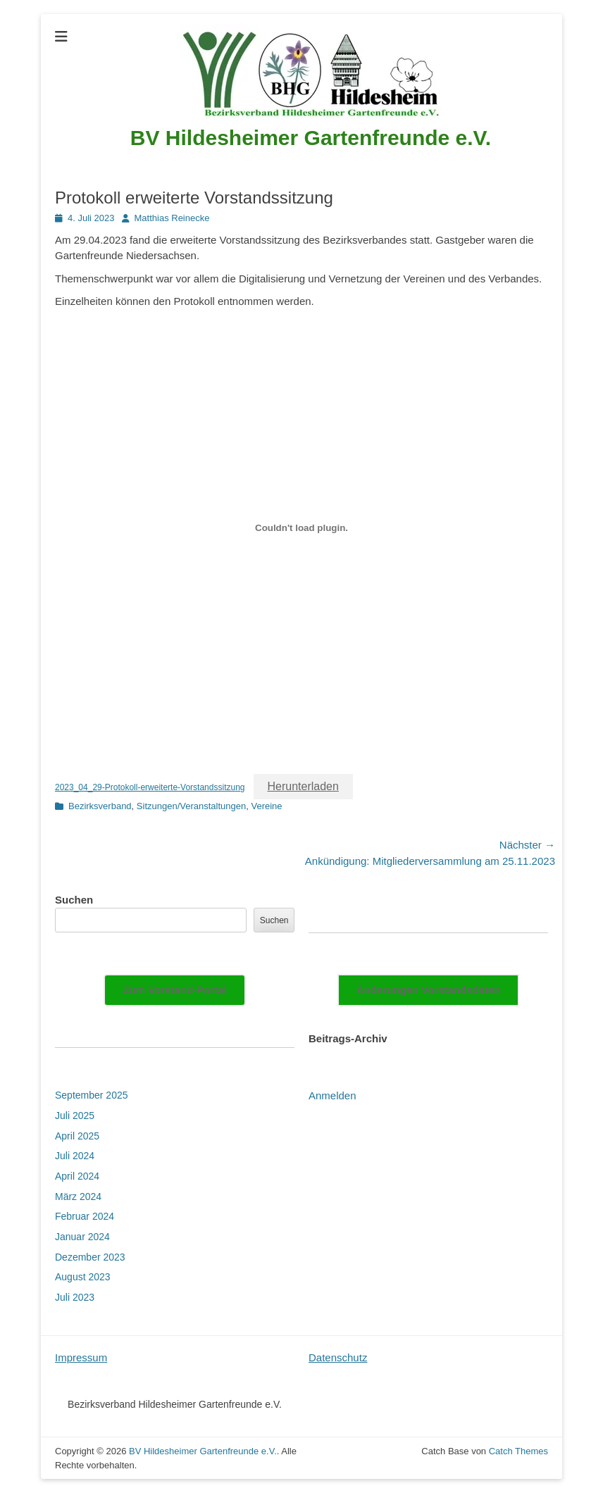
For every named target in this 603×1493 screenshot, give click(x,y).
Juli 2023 (74, 1297)
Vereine (266, 806)
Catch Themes (518, 1451)
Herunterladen (303, 786)
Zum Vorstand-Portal (174, 990)
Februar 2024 (84, 1216)
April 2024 (77, 1176)
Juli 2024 (74, 1155)
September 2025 (91, 1095)
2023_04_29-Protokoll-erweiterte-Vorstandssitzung (150, 787)
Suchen (74, 900)
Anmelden (332, 1095)
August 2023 (83, 1276)
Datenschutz (338, 1357)
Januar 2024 (82, 1236)
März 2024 (78, 1196)
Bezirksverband (100, 806)
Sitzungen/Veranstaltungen (191, 806)
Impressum (81, 1357)
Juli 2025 (74, 1115)
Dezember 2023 (90, 1257)
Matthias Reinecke (172, 218)
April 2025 (77, 1136)
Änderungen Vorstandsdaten (428, 990)
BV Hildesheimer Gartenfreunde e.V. (310, 137)
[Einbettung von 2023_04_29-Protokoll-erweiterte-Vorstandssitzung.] (301, 528)
